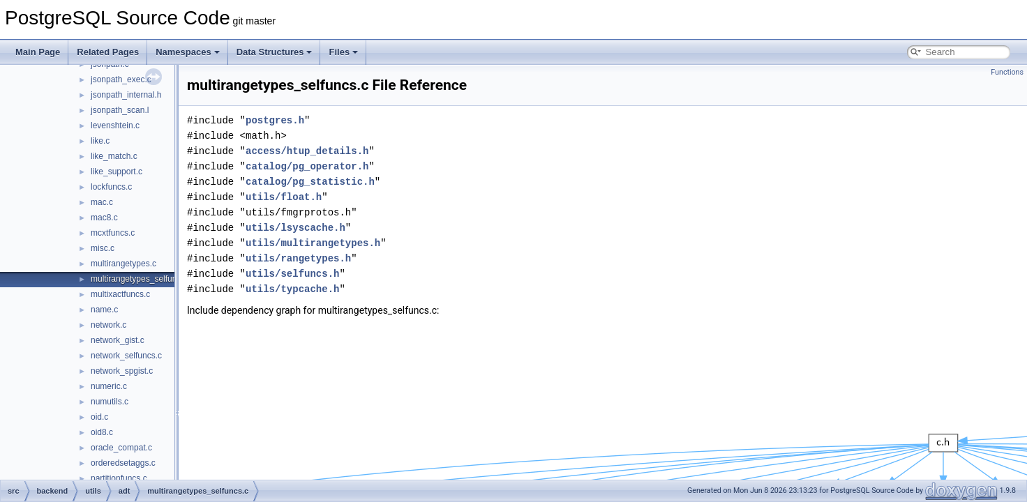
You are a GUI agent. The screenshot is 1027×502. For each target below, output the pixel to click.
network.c (108, 325)
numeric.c (109, 386)
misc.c (102, 248)
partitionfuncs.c (119, 478)
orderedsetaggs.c (123, 463)
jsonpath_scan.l (120, 110)
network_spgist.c (122, 371)
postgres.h (275, 120)
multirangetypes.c (123, 263)
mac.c (102, 202)
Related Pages (108, 52)
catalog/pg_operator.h (307, 166)
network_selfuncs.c (126, 355)
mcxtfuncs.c (113, 233)
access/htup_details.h (307, 151)
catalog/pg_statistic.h (310, 181)
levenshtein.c (115, 125)
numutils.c (109, 401)
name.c (104, 309)
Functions (1007, 72)
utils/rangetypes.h (298, 258)
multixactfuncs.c (120, 294)
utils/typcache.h (292, 289)
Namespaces (188, 52)
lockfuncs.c (111, 187)
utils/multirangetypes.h (313, 243)
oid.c (99, 417)
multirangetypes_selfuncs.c (141, 279)
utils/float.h (284, 197)
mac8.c (104, 217)
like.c (100, 141)
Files (343, 52)
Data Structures (275, 52)
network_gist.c (117, 340)
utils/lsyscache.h (295, 227)
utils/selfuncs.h (292, 273)
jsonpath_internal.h (126, 95)
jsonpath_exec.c (121, 79)
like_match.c (114, 156)
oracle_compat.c (121, 447)
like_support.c (116, 171)
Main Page (37, 52)
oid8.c (102, 432)
